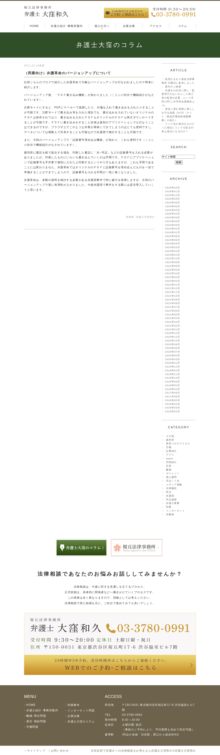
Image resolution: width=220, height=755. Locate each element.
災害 (168, 466)
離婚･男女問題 (36, 715)
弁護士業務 (172, 503)
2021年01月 (172, 329)
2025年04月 (172, 213)
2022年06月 (172, 266)
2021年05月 (172, 314)
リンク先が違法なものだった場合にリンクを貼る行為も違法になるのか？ (178, 128)
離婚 (168, 469)
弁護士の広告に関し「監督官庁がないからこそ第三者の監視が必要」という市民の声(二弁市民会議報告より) (178, 98)
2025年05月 (172, 210)
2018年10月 (172, 378)
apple (169, 458)
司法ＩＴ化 (172, 481)
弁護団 (170, 496)
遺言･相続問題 (36, 721)
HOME (34, 26)
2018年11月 (172, 374)
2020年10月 (172, 340)
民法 (168, 492)
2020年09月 (172, 344)
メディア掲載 (174, 484)
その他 (170, 436)
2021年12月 (172, 288)
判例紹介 (171, 462)
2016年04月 (172, 404)
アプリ (170, 455)
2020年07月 (172, 351)
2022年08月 (172, 262)
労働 (168, 447)
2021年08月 (172, 303)
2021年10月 (172, 296)
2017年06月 (172, 396)
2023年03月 (172, 247)
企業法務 (129, 26)
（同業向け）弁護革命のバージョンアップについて (67, 73)
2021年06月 (172, 311)
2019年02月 (172, 370)
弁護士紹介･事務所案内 (67, 26)
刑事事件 (74, 705)
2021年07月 (172, 307)
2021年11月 (172, 292)
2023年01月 (172, 255)
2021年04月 (172, 318)
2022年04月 (172, 273)
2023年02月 (172, 251)
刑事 (168, 507)
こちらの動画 (121, 94)
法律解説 (171, 488)
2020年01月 (172, 363)
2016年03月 (172, 407)
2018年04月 (172, 389)
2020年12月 (172, 333)
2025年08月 (172, 202)
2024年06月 (172, 221)
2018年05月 (172, 385)
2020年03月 (172, 359)
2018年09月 (172, 381)
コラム (182, 26)
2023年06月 (172, 240)
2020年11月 (172, 337)
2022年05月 (172, 270)
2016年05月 (172, 400)
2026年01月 (172, 191)
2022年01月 (172, 284)
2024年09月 (172, 217)
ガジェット (172, 473)
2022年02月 (172, 281)
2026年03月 (172, 187)
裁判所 (170, 440)
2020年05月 (172, 355)
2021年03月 (172, 322)
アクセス (156, 26)
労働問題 (32, 726)
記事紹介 (171, 451)
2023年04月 (172, 243)
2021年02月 (172, 325)
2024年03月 (172, 225)
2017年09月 (172, 392)
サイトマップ (36, 750)
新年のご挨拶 (173, 86)
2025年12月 (172, 195)
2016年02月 (172, 411)
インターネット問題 (81, 710)
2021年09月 (172, 299)
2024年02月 (172, 228)
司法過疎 (171, 499)
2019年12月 (172, 366)
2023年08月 (172, 236)
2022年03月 (172, 277)
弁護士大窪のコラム (81, 721)
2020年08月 (172, 348)
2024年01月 (172, 232)
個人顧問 (171, 477)
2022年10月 (172, 258)
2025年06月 (172, 206)
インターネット (175, 510)
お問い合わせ (60, 750)
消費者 (170, 514)
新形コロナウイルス (178, 443)
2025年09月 (172, 199)
